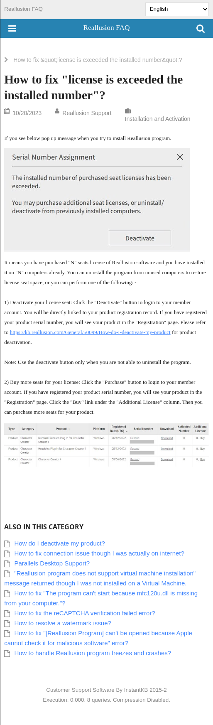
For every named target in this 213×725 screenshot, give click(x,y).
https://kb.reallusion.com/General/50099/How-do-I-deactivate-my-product (90, 332)
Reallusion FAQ (23, 9)
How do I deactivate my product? (59, 543)
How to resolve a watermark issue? (62, 623)
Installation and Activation (158, 119)
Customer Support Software (80, 690)
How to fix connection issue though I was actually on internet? (99, 553)
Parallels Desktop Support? (52, 563)
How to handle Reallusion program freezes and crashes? (92, 652)
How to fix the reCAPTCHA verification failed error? (84, 613)
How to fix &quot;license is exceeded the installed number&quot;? (97, 60)
